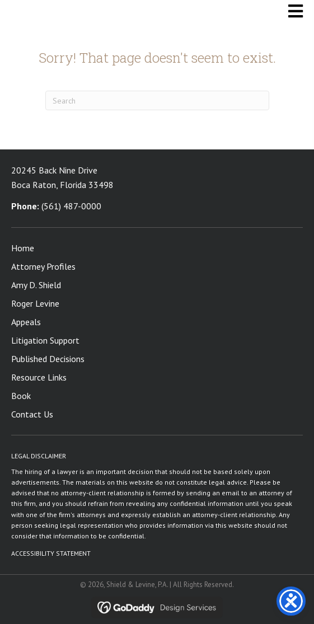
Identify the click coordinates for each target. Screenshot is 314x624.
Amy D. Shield (36, 284)
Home (22, 248)
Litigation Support (45, 340)
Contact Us (32, 414)
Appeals (26, 321)
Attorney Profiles (43, 266)
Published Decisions (48, 358)
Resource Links (39, 377)
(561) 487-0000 (71, 206)
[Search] (157, 100)
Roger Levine (35, 303)
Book (21, 395)
